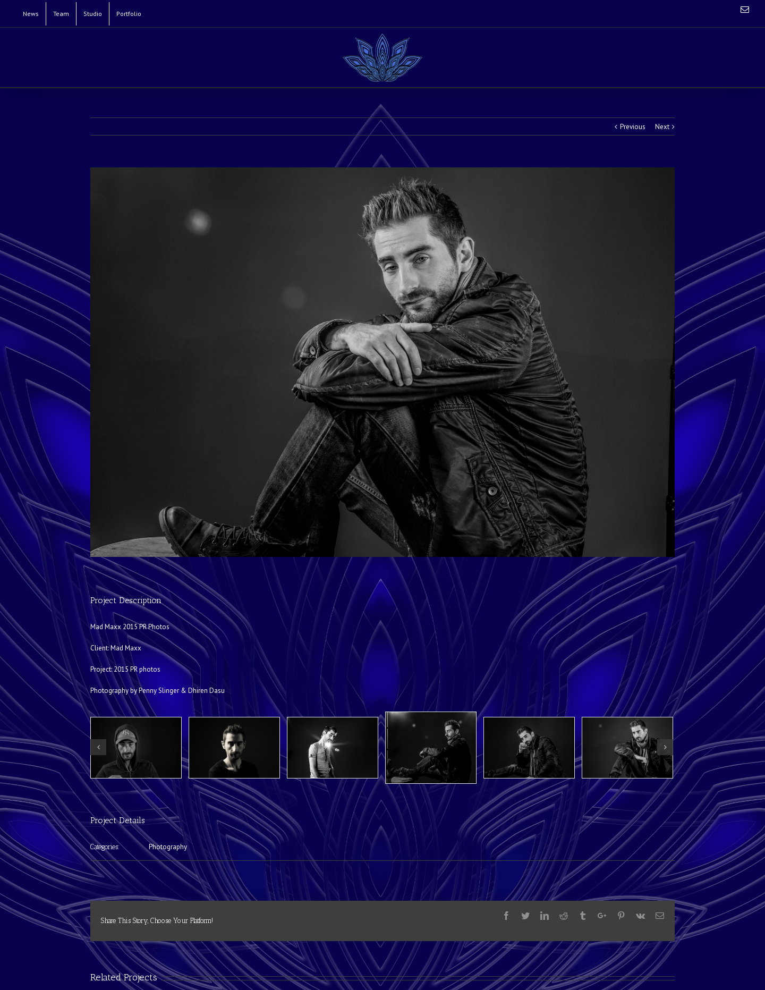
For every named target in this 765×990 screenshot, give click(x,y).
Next (662, 126)
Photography (168, 846)
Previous (632, 126)
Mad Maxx (125, 648)
